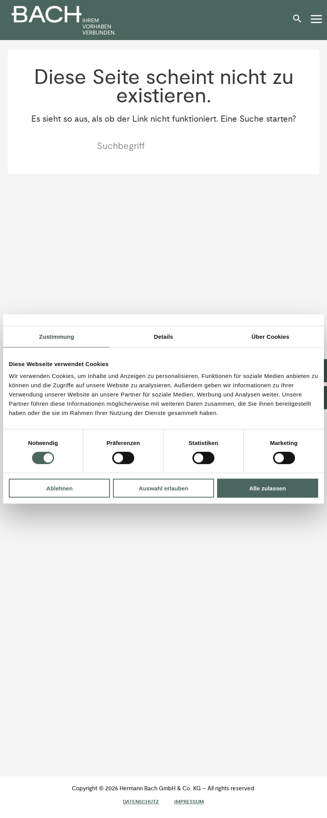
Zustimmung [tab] (56, 336)
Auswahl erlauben (163, 488)
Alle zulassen (267, 488)
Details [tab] (163, 336)
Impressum (189, 802)
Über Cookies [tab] (270, 336)
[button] (299, 21)
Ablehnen (59, 488)
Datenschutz (141, 802)
